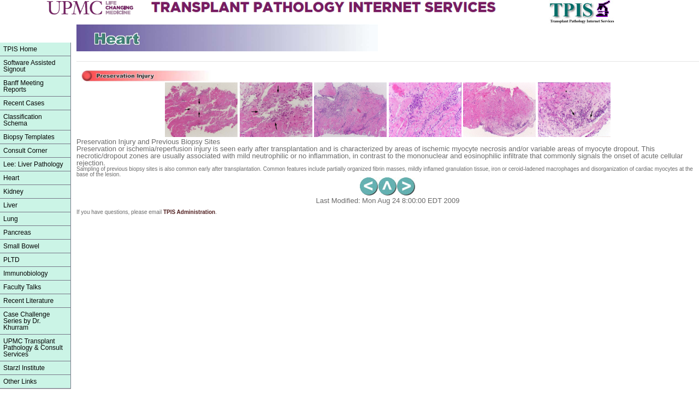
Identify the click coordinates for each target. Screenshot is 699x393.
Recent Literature (28, 301)
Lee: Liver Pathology (33, 164)
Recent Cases (23, 103)
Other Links (20, 381)
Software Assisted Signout (29, 66)
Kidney (13, 191)
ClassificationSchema (22, 120)
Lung (10, 219)
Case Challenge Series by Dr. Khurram (26, 321)
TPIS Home (20, 49)
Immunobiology (25, 273)
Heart (11, 178)
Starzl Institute (24, 368)
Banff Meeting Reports (23, 86)
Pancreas (17, 232)
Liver (10, 205)
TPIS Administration (189, 212)
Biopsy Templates (29, 137)
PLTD (11, 260)
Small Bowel (21, 246)
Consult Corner (25, 150)
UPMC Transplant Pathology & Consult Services (33, 347)
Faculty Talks (22, 287)
